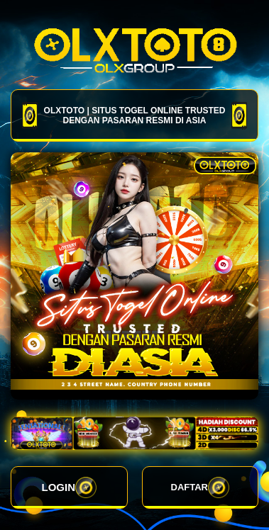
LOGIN (69, 487)
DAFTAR (200, 487)
